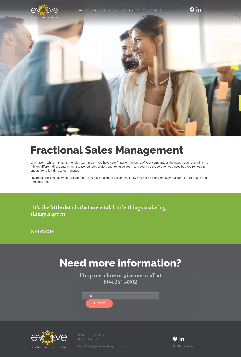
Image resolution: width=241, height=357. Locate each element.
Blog (113, 10)
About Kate (129, 10)
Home (83, 10)
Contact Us (152, 10)
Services (98, 10)
